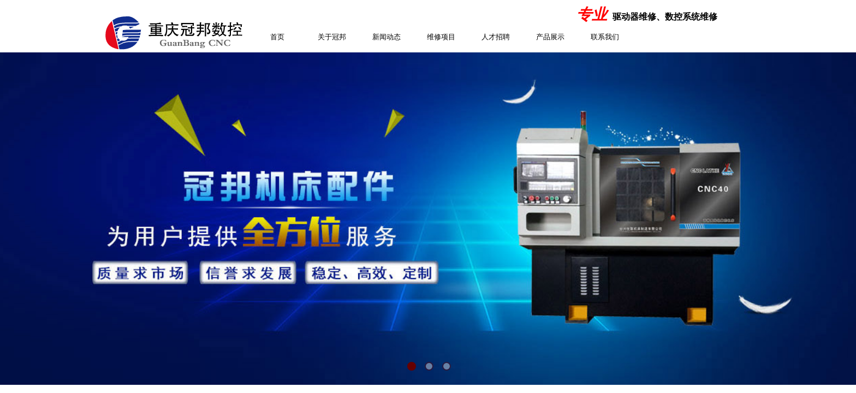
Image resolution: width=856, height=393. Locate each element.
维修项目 (441, 37)
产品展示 (550, 37)
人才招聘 (496, 37)
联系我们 (605, 37)
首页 (277, 37)
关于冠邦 (332, 37)
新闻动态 (386, 37)
